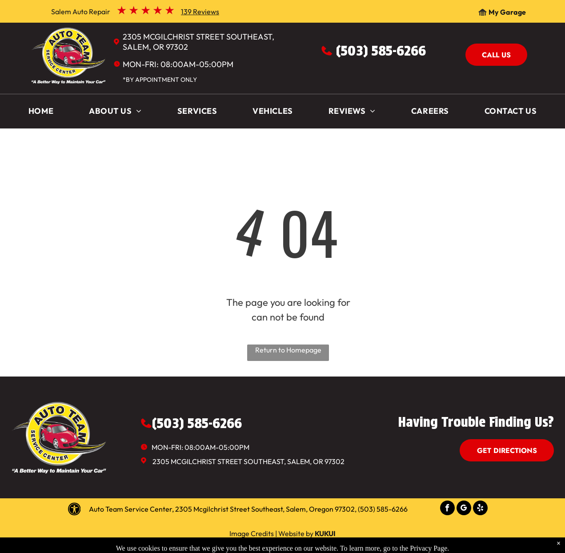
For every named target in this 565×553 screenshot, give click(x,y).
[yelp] (480, 509)
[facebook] (447, 509)
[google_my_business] (464, 509)
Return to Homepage (288, 349)
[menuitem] (41, 113)
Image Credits (251, 533)
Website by (295, 533)
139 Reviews (200, 11)
